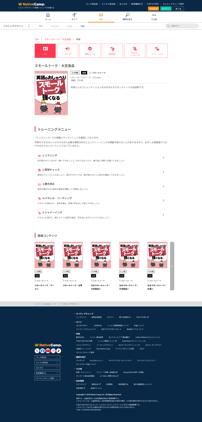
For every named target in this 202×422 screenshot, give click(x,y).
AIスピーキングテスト (153, 345)
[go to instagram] (53, 350)
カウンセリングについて (146, 360)
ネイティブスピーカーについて (120, 360)
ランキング (80, 360)
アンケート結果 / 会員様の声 (107, 372)
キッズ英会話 (92, 3)
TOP (40, 26)
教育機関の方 (137, 3)
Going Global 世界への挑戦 (133, 372)
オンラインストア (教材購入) (119, 337)
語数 (83, 26)
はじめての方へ (82, 325)
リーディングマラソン (105, 345)
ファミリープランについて (86, 329)
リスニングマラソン (83, 345)
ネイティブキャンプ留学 (173, 3)
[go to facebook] (42, 350)
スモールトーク (42, 280)
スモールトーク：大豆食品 (57, 39)
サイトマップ (81, 384)
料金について (139, 325)
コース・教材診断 (96, 337)
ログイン (166, 8)
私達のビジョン (96, 388)
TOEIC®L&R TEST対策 (84, 341)
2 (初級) (38, 271)
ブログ (141, 348)
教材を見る (80, 337)
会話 (37, 276)
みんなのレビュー (96, 360)
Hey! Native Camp (103, 348)
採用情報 (80, 388)
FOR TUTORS (153, 3)
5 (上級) (123, 271)
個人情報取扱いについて (143, 384)
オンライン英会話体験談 (85, 376)
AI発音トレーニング (83, 348)
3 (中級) (66, 271)
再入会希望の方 (125, 317)
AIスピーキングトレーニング (129, 345)
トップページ (81, 317)
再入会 (178, 8)
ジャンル (54, 26)
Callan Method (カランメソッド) (148, 337)
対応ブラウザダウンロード (111, 329)
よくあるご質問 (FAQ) (109, 376)
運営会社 (96, 384)
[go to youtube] (47, 350)
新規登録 (153, 8)
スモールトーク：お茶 (72, 285)
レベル (70, 26)
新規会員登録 (97, 317)
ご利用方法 (97, 325)
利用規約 (109, 384)
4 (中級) (95, 271)
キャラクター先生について (86, 364)
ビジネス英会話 (108, 3)
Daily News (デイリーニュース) (133, 341)
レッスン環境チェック (107, 341)
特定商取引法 (123, 384)
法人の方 (123, 3)
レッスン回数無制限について (118, 325)
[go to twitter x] (37, 350)
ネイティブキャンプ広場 (125, 348)
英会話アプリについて (135, 329)
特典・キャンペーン (83, 372)
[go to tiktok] (58, 350)
